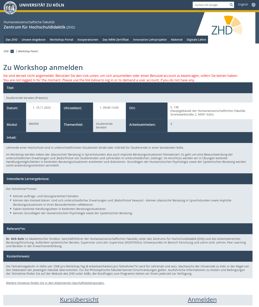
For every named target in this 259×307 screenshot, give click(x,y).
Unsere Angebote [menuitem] (34, 39)
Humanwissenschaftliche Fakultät (29, 22)
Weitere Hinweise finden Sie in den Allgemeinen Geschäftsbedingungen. (55, 283)
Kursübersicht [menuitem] (79, 299)
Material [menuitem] (177, 39)
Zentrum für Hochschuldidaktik (34, 27)
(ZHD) (70, 27)
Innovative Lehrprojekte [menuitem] (150, 39)
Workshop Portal (61, 39)
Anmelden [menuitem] (202, 299)
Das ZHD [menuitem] (11, 39)
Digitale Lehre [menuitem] (196, 39)
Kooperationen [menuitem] (87, 39)
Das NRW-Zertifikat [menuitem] (116, 39)
